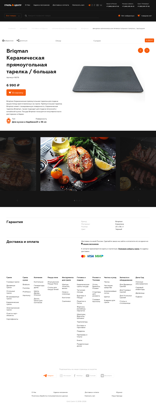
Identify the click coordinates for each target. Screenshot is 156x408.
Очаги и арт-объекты (12, 314)
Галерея (97, 41)
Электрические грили (12, 309)
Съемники (66, 301)
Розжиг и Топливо (96, 279)
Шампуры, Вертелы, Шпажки (81, 316)
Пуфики (139, 297)
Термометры (82, 322)
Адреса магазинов (41, 5)
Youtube (96, 376)
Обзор (58, 41)
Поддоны (81, 331)
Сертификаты (12, 319)
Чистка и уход (110, 277)
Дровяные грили (10, 286)
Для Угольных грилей (126, 297)
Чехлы (107, 282)
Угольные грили (10, 292)
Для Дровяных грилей (126, 285)
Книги (79, 340)
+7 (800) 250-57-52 (112, 6)
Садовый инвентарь (140, 288)
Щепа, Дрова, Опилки (37, 293)
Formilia (26, 288)
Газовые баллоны (96, 300)
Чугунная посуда (81, 291)
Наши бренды (121, 395)
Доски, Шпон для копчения (38, 301)
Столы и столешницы (125, 302)
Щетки (107, 297)
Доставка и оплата (61, 5)
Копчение (38, 277)
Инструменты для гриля (68, 279)
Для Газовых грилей (125, 291)
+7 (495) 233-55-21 (128, 6)
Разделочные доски (82, 345)
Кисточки (66, 298)
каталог (23, 28)
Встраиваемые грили (12, 298)
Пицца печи (53, 277)
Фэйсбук (79, 376)
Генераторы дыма (39, 286)
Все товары (13, 16)
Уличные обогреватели (142, 283)
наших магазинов (90, 244)
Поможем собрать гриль (128, 249)
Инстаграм (63, 376)
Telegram (47, 376)
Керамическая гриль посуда (64, 28)
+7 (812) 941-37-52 (144, 6)
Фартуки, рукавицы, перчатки (81, 309)
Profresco (27, 292)
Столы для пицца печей (53, 288)
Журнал (78, 392)
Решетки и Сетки (81, 302)
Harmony (26, 295)
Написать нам (78, 5)
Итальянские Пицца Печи (53, 283)
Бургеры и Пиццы (81, 297)
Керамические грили (12, 303)
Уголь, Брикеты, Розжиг (96, 286)
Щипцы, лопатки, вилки (66, 286)
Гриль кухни (25, 279)
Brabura (26, 284)
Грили (9, 277)
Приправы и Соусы (82, 336)
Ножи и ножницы (66, 293)
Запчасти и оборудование (126, 279)
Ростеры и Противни (81, 326)
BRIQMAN (84, 28)
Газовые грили (12, 282)
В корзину (17, 93)
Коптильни (38, 282)
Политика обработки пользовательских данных (106, 392)
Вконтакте (113, 376)
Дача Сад (140, 277)
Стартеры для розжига (96, 294)
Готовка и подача (40, 28)
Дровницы (140, 293)
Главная (12, 28)
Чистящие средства (108, 286)
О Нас (27, 5)
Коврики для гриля (109, 301)
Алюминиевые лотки (110, 292)
